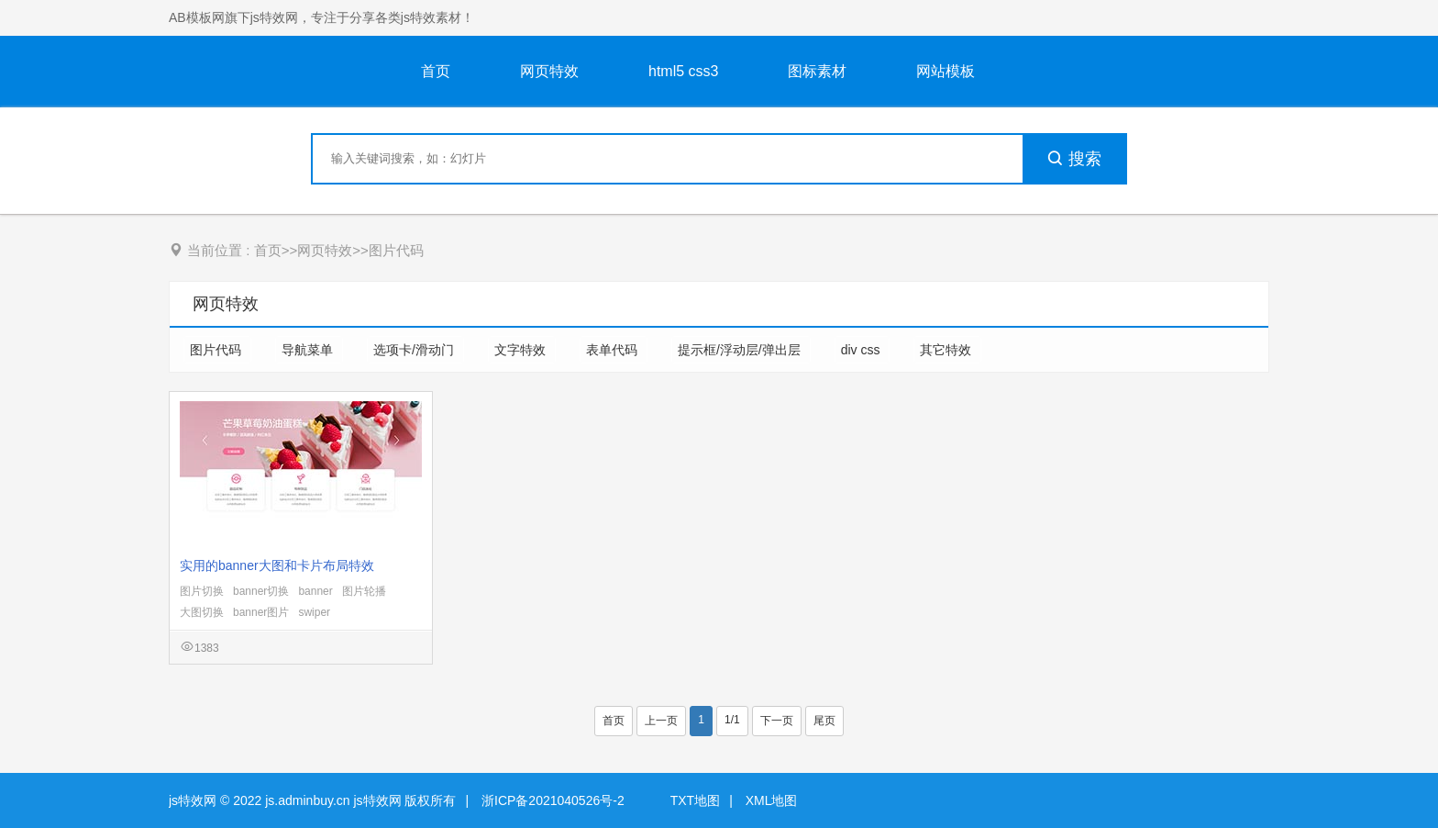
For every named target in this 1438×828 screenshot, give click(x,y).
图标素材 (817, 71)
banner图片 (261, 612)
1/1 (732, 719)
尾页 (824, 720)
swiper (314, 612)
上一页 (661, 720)
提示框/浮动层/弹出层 (741, 349)
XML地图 (772, 800)
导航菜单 (309, 349)
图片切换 (202, 591)
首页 (435, 71)
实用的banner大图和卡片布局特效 (277, 565)
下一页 (776, 720)
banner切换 (261, 591)
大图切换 (202, 612)
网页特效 (549, 71)
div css (862, 349)
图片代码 (396, 250)
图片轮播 (364, 591)
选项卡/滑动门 (415, 349)
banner (315, 591)
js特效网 (192, 800)
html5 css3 (683, 71)
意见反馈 (1399, 770)
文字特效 (521, 349)
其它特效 (947, 349)
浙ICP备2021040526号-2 (553, 800)
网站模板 (945, 71)
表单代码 (613, 349)
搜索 (1073, 159)
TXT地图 (695, 800)
